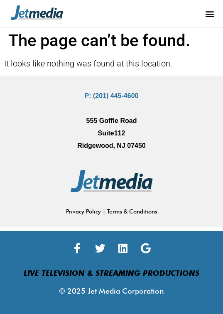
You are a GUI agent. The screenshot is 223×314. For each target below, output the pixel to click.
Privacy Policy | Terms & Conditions (111, 211)
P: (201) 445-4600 (112, 95)
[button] (210, 13)
